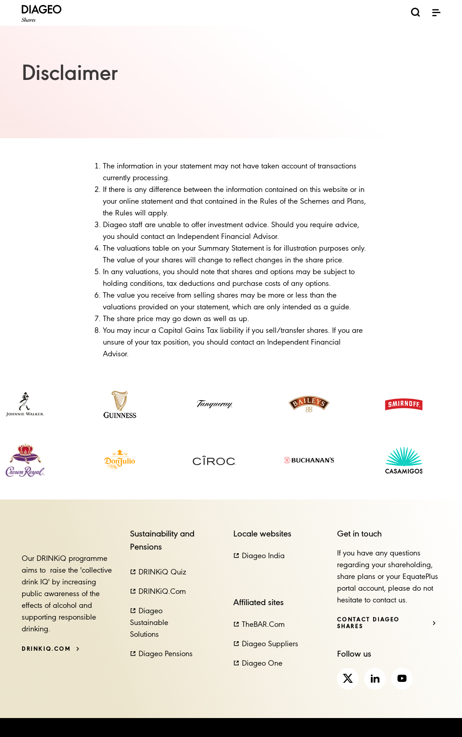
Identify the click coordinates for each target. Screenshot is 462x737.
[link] (25, 404)
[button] (158, 572)
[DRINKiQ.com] (51, 649)
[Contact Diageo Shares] (386, 623)
